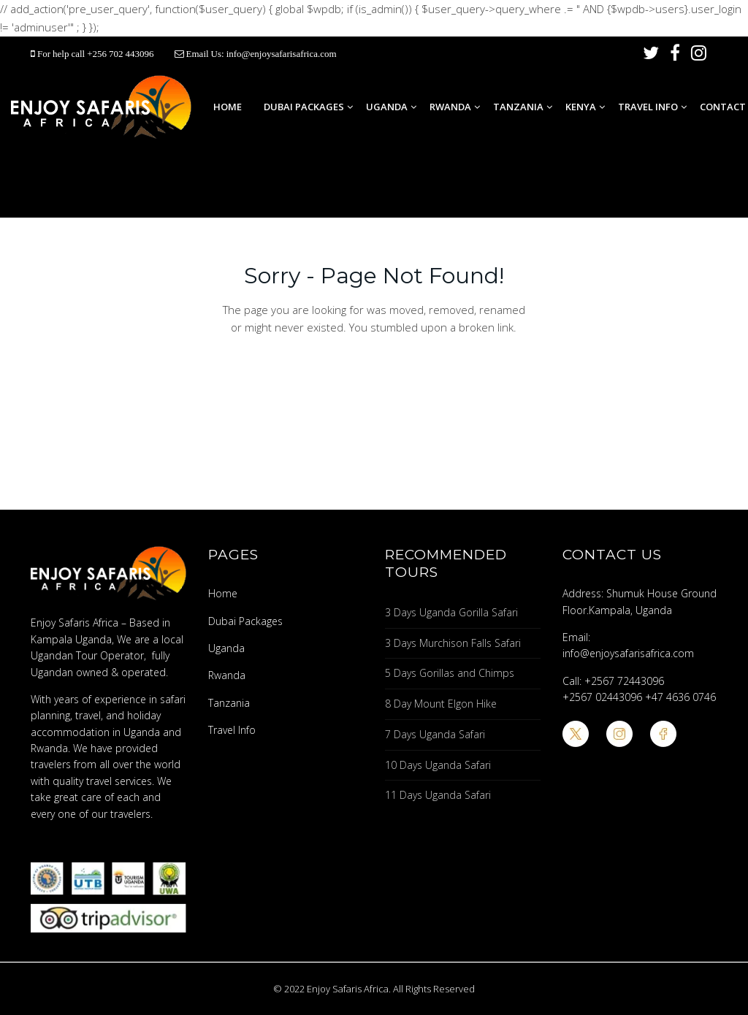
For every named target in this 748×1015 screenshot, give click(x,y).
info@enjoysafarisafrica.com (281, 53)
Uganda (387, 106)
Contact (723, 106)
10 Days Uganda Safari (438, 765)
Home (227, 106)
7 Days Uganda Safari (435, 734)
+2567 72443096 (624, 681)
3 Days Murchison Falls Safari (453, 643)
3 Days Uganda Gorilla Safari (451, 612)
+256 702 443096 (121, 53)
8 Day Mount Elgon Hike (441, 703)
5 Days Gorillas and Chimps (449, 673)
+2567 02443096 (602, 697)
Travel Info (648, 106)
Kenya (580, 106)
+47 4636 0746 (680, 697)
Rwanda (450, 106)
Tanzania (518, 106)
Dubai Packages (304, 106)
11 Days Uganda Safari (438, 795)
